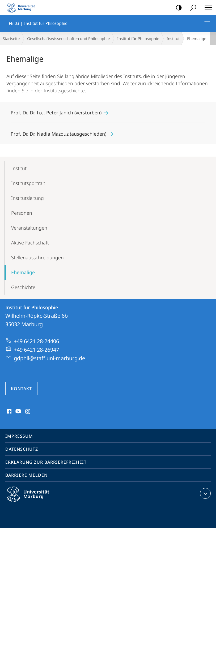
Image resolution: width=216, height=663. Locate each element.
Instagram (28, 411)
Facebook (8, 411)
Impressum (19, 436)
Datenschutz (21, 449)
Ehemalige (23, 272)
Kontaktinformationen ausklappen (204, 493)
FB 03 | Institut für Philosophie (206, 24)
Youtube (17, 411)
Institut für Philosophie (138, 38)
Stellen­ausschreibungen (37, 257)
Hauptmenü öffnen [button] (206, 7)
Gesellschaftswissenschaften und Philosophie (68, 38)
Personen (21, 213)
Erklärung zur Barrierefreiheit (46, 462)
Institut (173, 38)
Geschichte (23, 287)
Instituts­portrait (28, 183)
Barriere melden (26, 475)
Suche (191, 8)
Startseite (11, 38)
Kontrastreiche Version (177, 8)
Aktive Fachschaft (30, 242)
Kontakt (21, 388)
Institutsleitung (27, 198)
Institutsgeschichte (64, 90)
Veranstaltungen (29, 228)
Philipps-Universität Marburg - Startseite (22, 7)
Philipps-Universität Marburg (33, 498)
